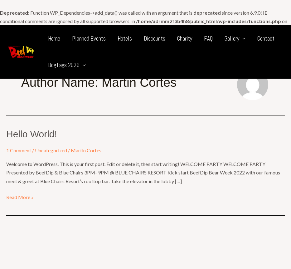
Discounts (154, 38)
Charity (184, 38)
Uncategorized (51, 150)
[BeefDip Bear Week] (21, 51)
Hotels (125, 38)
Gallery (232, 38)
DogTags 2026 (64, 65)
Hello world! (31, 134)
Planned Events (89, 38)
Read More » (20, 196)
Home (54, 38)
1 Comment (18, 150)
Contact (265, 38)
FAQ (208, 38)
